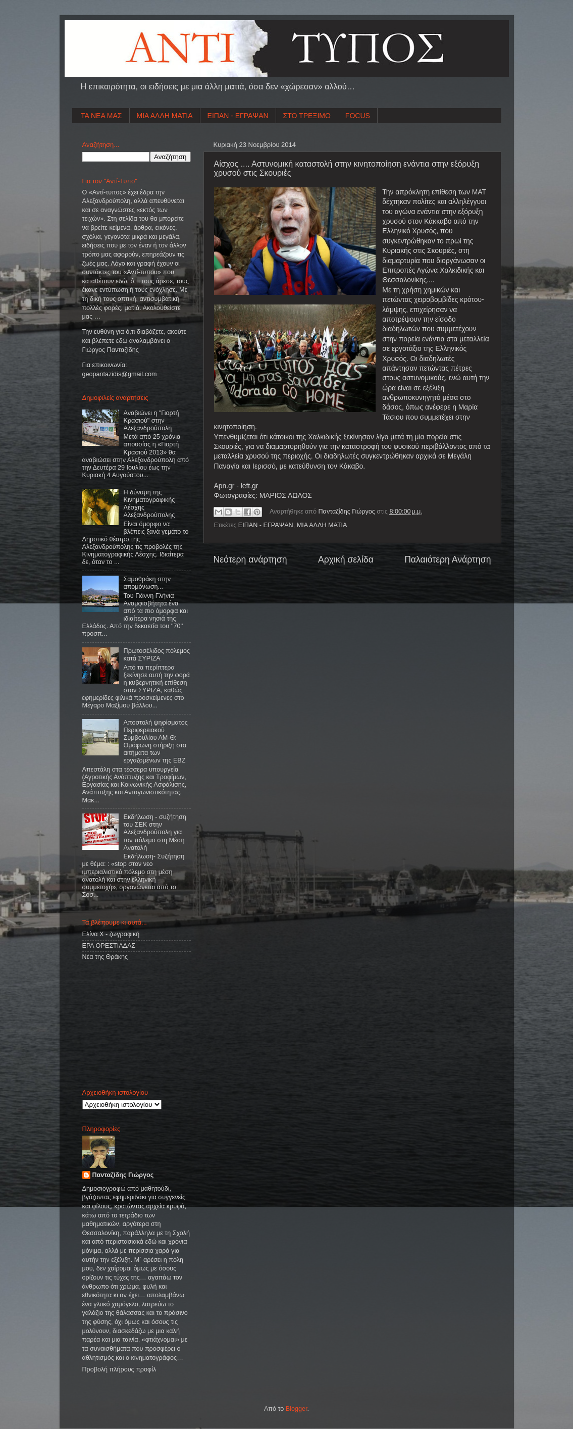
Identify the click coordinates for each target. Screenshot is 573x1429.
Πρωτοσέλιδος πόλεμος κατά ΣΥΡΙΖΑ (157, 654)
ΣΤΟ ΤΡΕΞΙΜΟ (307, 116)
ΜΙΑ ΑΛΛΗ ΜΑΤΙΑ (165, 116)
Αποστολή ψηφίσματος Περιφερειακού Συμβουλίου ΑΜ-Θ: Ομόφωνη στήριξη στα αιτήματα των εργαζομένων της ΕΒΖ (156, 741)
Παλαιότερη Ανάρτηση (447, 559)
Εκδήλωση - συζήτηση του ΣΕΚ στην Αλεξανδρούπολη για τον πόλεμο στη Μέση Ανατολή (155, 832)
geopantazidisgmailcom (119, 374)
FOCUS (357, 116)
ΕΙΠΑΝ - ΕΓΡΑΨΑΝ (238, 116)
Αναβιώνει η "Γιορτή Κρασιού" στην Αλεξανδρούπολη (151, 421)
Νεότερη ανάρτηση (250, 559)
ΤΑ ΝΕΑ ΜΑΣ (101, 116)
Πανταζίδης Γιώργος (348, 511)
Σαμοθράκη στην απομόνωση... (147, 583)
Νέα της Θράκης (105, 956)
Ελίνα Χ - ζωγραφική (111, 934)
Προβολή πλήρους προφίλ (119, 1369)
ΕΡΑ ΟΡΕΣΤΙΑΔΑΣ (109, 945)
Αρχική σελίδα (346, 559)
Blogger (296, 1408)
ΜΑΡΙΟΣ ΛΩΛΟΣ (285, 495)
